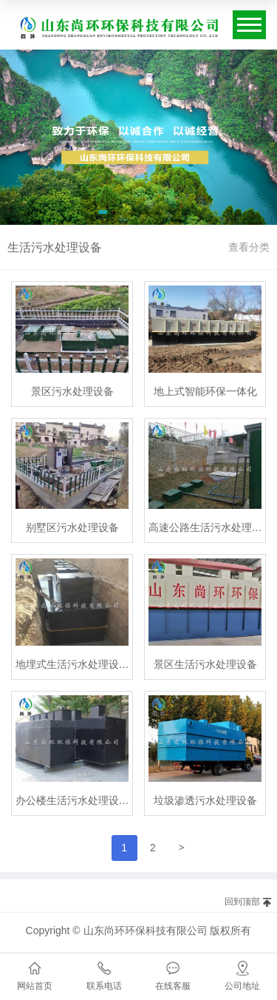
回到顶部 (242, 901)
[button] (103, 214)
